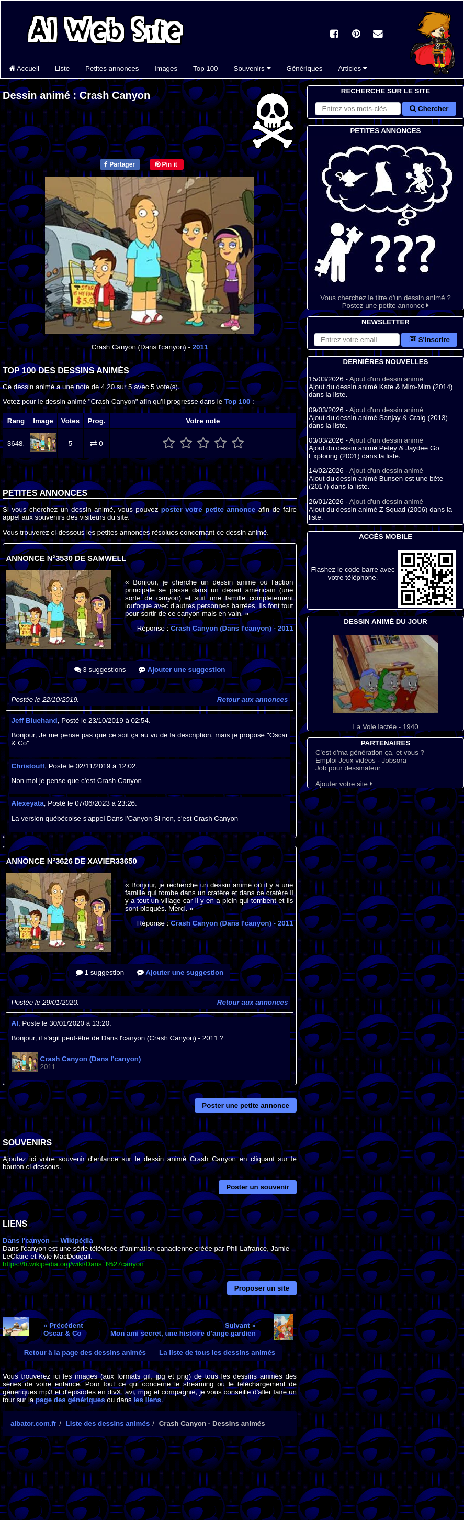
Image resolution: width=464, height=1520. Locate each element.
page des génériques (70, 1400)
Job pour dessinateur (347, 768)
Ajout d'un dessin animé (386, 379)
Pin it (166, 164)
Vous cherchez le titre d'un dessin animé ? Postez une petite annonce (385, 223)
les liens (147, 1400)
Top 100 (205, 68)
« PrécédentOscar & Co (63, 1329)
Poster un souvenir (257, 1187)
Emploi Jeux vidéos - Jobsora (360, 760)
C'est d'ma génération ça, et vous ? (369, 752)
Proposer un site (261, 1288)
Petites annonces (112, 68)
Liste (62, 68)
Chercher (429, 109)
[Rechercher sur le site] (358, 108)
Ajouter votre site (343, 784)
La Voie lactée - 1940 (385, 683)
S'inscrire (429, 340)
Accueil (24, 68)
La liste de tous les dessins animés (217, 1353)
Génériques (305, 68)
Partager (119, 164)
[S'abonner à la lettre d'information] (357, 339)
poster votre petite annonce (208, 509)
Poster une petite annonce (245, 1105)
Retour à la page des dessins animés (85, 1353)
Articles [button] (352, 68)
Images (165, 68)
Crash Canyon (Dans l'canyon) (232, 628)
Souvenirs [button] (252, 68)
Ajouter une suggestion (182, 670)
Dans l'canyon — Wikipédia (48, 1240)
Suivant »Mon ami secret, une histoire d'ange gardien (183, 1329)
